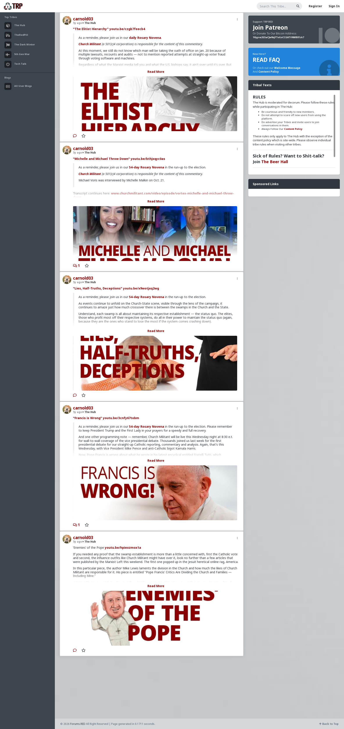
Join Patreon (270, 27)
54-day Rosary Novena (146, 167)
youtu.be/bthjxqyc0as (148, 159)
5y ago (77, 23)
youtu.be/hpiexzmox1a (123, 547)
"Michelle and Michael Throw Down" (101, 159)
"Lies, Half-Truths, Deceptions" (97, 288)
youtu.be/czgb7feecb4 (127, 29)
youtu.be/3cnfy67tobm (121, 418)
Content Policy (268, 71)
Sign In (334, 6)
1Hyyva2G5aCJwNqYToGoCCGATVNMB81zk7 (278, 37)
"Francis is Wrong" (87, 418)
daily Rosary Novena (145, 38)
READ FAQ (266, 60)
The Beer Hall (274, 161)
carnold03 (83, 19)
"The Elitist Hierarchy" (91, 29)
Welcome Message (287, 68)
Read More (155, 72)
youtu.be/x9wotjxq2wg (141, 288)
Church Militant (90, 44)
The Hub (89, 23)
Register (315, 6)
